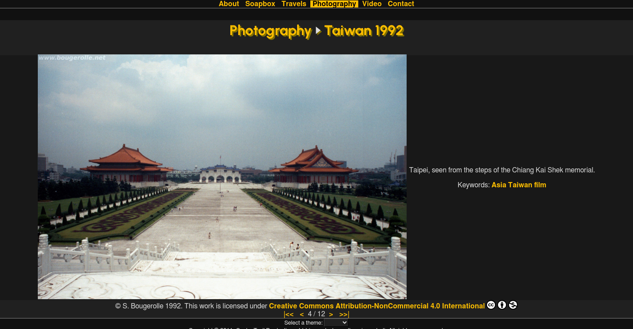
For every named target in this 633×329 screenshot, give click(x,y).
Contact (401, 3)
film (540, 185)
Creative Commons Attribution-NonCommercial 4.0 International (393, 305)
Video (372, 3)
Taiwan (520, 185)
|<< (289, 314)
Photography (334, 3)
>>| (344, 314)
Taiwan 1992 (364, 30)
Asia (498, 185)
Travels (293, 3)
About (229, 3)
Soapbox (260, 3)
